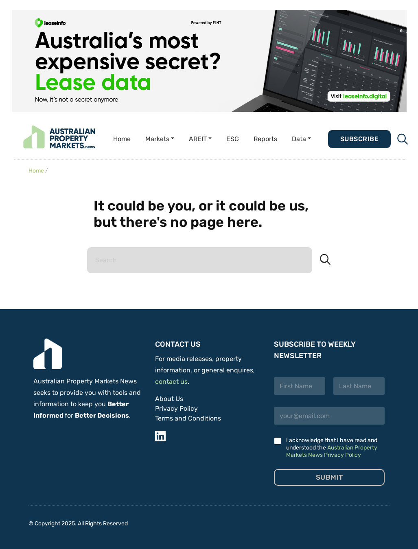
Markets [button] (157, 139)
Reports (265, 139)
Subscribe (359, 139)
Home (122, 139)
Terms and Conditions (188, 418)
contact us (171, 381)
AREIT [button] (198, 139)
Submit (329, 477)
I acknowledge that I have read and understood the (331, 447)
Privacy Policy (176, 408)
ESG (232, 139)
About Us (169, 399)
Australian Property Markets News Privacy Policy (331, 451)
